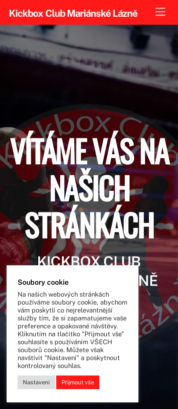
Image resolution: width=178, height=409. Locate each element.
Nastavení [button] (36, 382)
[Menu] (160, 12)
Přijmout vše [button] (78, 382)
